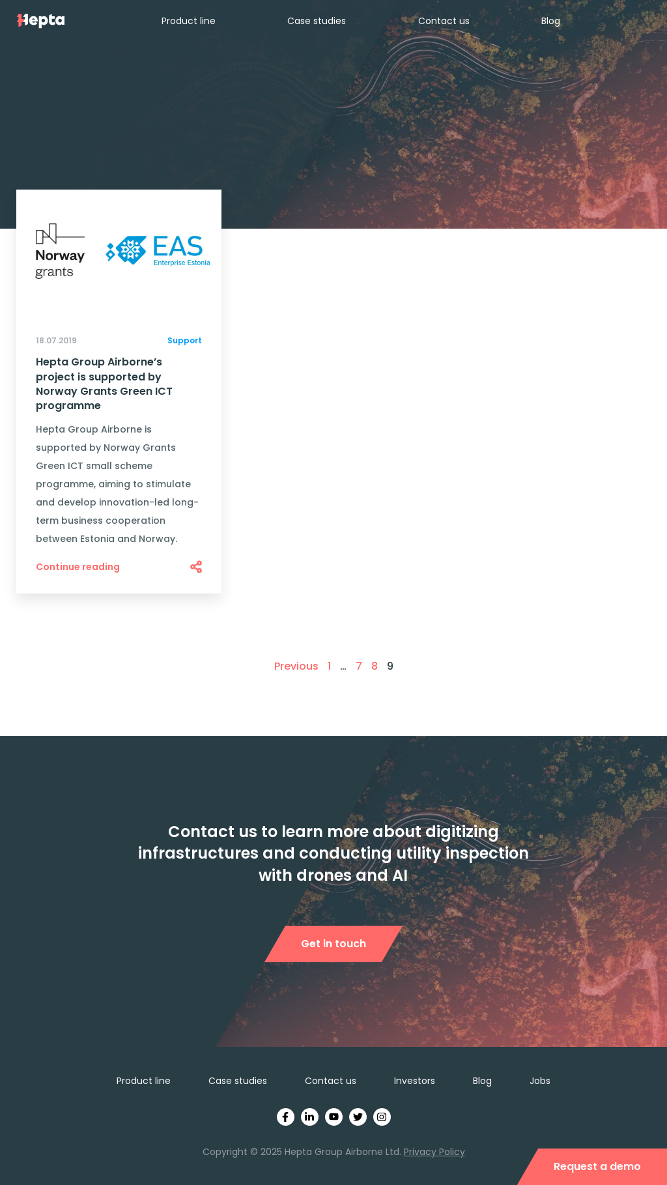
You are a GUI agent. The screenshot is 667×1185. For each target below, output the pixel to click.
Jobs (540, 1080)
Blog (550, 20)
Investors (414, 1080)
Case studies (316, 20)
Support (184, 340)
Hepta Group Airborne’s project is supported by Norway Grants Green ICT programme (104, 384)
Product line (189, 20)
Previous (296, 666)
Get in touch (333, 943)
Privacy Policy (434, 1151)
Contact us (444, 20)
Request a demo (597, 1166)
